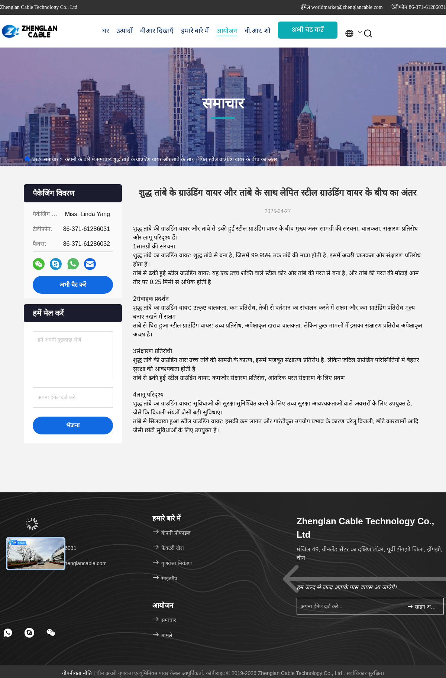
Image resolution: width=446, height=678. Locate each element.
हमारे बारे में (195, 31)
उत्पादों (124, 31)
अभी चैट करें (308, 30)
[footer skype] (29, 632)
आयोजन (226, 31)
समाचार (51, 159)
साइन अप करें (422, 606)
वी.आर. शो (258, 31)
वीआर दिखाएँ (157, 31)
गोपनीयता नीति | (79, 673)
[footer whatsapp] (7, 632)
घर (105, 31)
